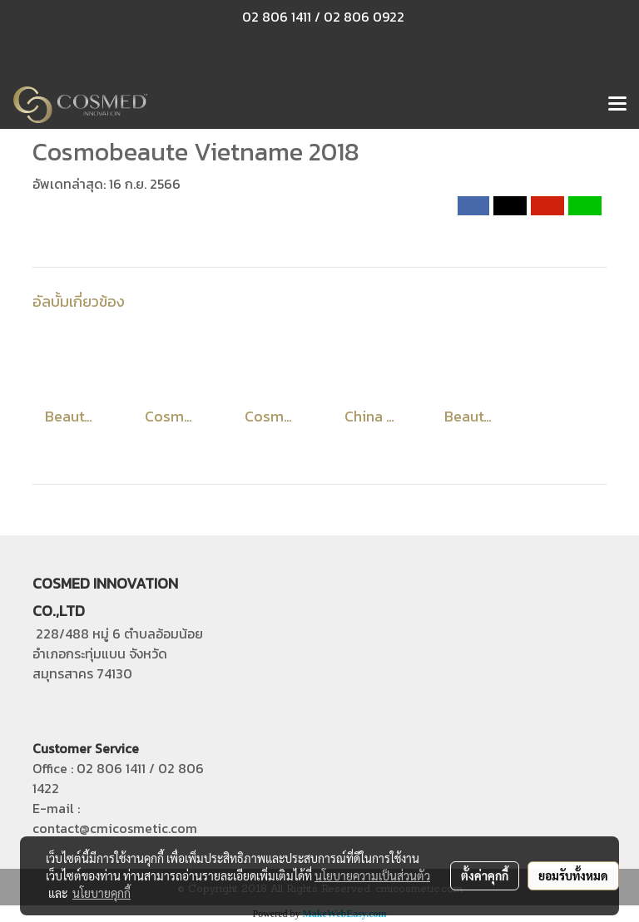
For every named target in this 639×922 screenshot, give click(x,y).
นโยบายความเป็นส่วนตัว (372, 875)
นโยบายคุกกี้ (101, 892)
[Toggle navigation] (617, 104)
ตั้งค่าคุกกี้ (484, 875)
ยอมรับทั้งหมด (573, 875)
